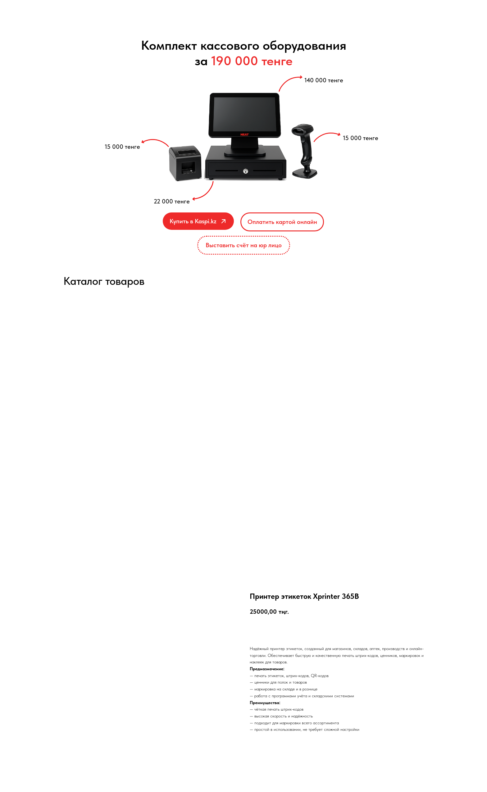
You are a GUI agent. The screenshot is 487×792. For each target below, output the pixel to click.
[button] (243, 245)
